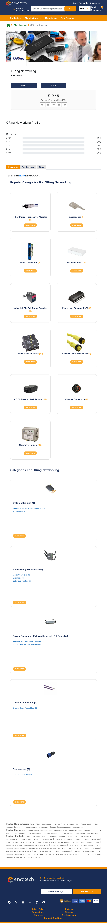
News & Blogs (56, 891)
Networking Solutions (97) (28, 569)
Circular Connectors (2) (22, 775)
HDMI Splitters (67, 833)
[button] (101, 9)
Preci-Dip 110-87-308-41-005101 (19, 851)
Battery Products (75, 830)
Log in (94, 7)
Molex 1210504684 (58, 845)
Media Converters (30, 263)
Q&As (41, 167)
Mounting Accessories (51, 833)
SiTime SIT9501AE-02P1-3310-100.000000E (53, 842)
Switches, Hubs (76, 263)
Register (95, 10)
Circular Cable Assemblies (76, 354)
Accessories (76, 217)
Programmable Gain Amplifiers (86, 833)
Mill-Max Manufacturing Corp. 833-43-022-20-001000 (77, 839)
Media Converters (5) (21, 575)
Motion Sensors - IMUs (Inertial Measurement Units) (46, 830)
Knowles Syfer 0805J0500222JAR (86, 842)
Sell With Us (87, 891)
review (22, 176)
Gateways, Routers (30, 445)
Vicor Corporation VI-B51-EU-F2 (70, 848)
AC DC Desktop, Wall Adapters (30, 399)
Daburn (18, 827)
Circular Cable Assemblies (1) (25, 708)
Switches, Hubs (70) (21, 578)
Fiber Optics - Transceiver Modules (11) (29, 508)
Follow (53, 85)
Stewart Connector (30, 827)
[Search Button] (70, 8)
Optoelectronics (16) (24, 503)
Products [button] (15, 18)
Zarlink (53, 827)
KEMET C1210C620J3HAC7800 (81, 836)
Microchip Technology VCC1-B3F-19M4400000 (52, 851)
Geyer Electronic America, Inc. (67, 824)
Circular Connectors (76, 399)
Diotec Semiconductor (44, 824)
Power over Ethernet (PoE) (76, 308)
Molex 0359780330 (92, 848)
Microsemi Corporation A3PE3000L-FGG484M (46, 836)
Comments (13, 167)
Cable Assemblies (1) (25, 702)
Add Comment (28, 167)
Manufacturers (20, 25)
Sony (32, 824)
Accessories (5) (19, 511)
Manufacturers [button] (32, 18)
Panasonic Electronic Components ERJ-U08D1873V (27, 845)
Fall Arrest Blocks (34, 833)
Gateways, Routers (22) (22, 581)
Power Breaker (87, 824)
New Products (67, 18)
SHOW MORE (30, 225)
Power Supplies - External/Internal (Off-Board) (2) (41, 636)
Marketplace (51, 18)
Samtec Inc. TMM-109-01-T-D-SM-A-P (36, 839)
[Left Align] (42, 104)
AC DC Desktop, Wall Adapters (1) (27, 644)
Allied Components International (70, 827)
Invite (23, 85)
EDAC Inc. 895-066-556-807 (84, 851)
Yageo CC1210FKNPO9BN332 (81, 845)
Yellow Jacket (44, 827)
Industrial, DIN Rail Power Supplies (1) (28, 641)
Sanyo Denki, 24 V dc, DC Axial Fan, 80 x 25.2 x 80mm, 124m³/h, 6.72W (63, 854)
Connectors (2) (21, 769)
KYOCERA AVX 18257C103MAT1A (20, 842)
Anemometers (89, 830)
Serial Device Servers (30, 354)
